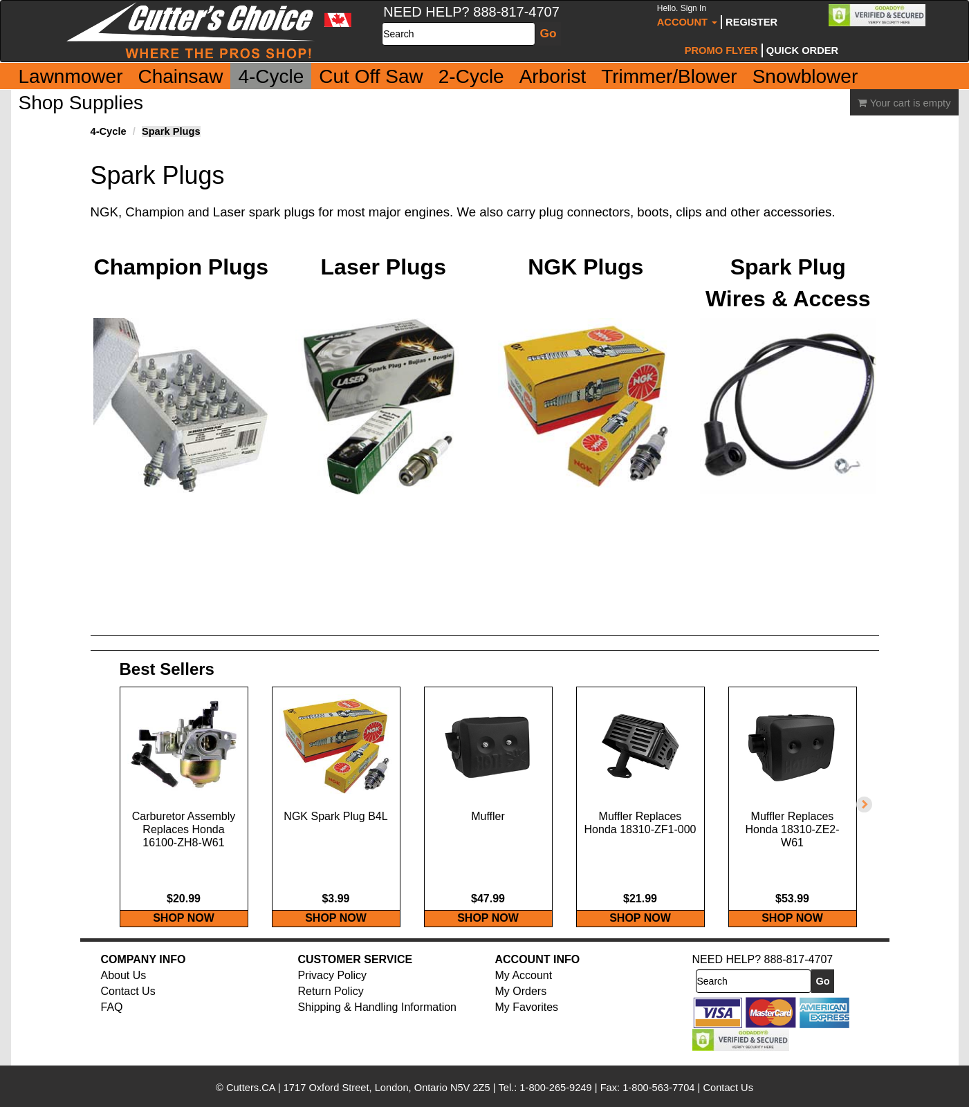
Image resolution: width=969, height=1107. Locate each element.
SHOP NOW (183, 932)
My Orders (521, 1006)
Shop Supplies (81, 102)
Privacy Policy (332, 990)
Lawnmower (71, 76)
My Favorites (527, 1021)
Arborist (552, 76)
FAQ (112, 1021)
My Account (524, 990)
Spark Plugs (171, 131)
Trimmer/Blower (669, 76)
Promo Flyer (721, 50)
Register (751, 22)
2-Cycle (471, 76)
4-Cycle (271, 76)
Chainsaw (180, 76)
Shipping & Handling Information (377, 1021)
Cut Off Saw (371, 76)
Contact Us (128, 1006)
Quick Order (802, 50)
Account (687, 15)
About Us (124, 990)
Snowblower (805, 76)
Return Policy (331, 1006)
